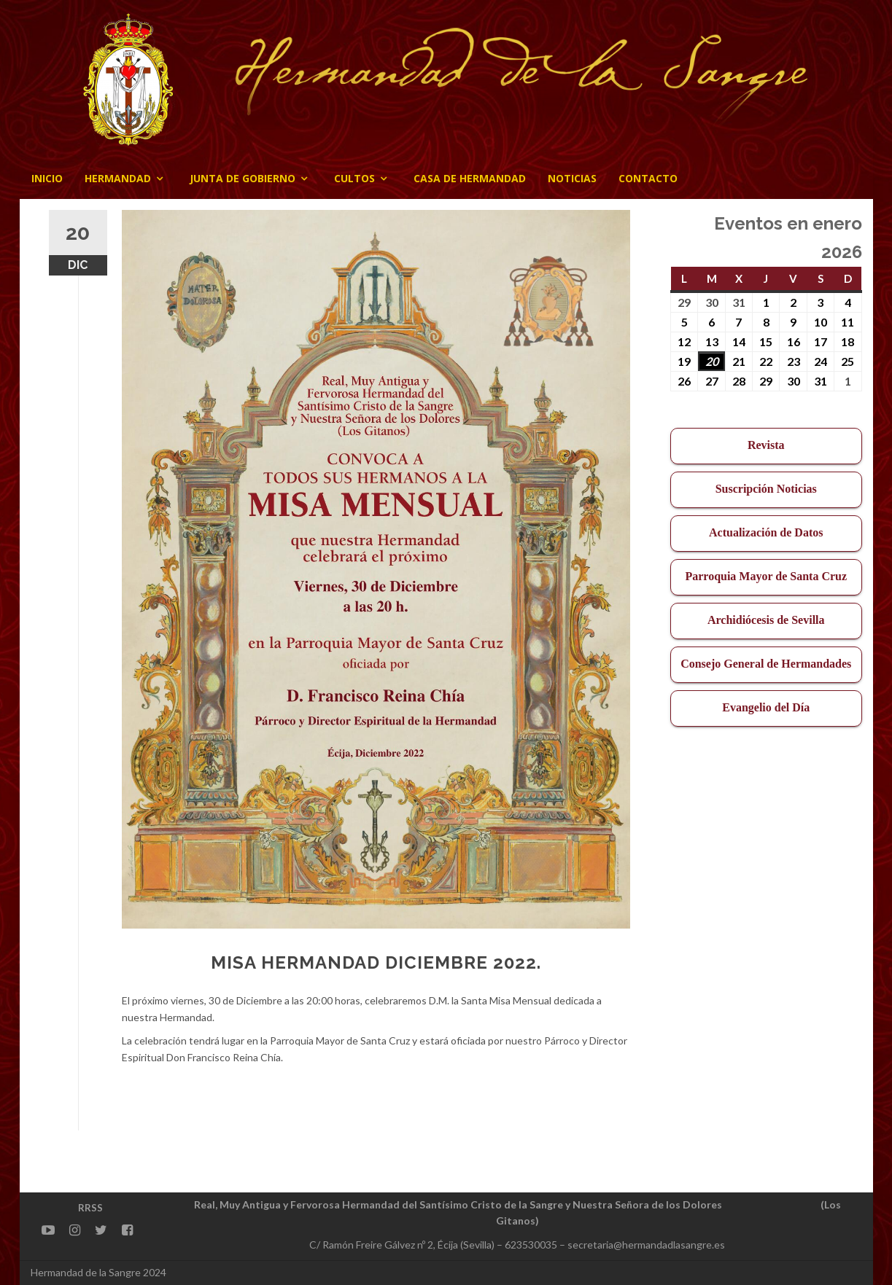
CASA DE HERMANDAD (470, 178)
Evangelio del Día (766, 707)
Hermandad (118, 178)
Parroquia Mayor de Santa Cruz (766, 576)
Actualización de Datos (766, 532)
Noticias (572, 178)
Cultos (354, 178)
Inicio (47, 178)
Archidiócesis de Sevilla (766, 620)
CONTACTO (648, 178)
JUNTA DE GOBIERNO (242, 178)
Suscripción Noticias (766, 489)
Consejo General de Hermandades (765, 663)
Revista (766, 445)
